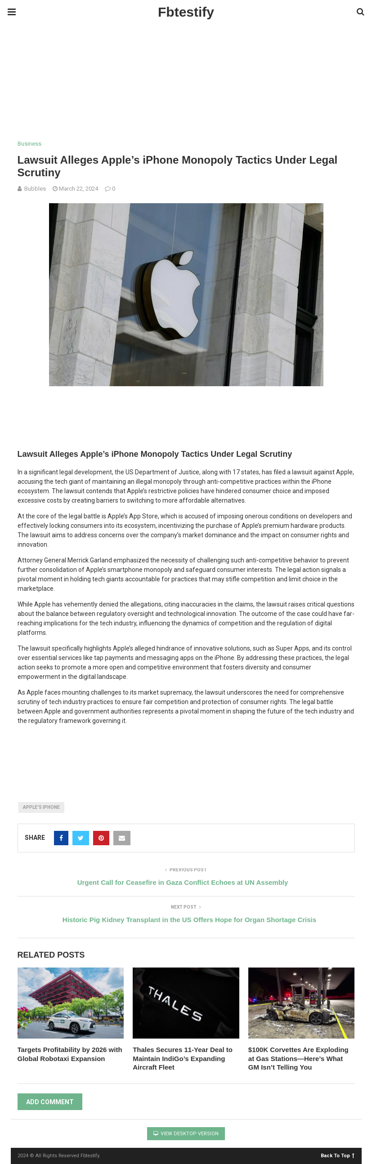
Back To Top (337, 1155)
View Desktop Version (186, 1134)
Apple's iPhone (41, 807)
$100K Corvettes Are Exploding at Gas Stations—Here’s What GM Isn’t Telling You (298, 1058)
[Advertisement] (163, 44)
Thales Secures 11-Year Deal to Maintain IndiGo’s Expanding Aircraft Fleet (183, 1058)
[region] (186, 104)
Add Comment (50, 1102)
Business (29, 143)
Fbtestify (186, 11)
